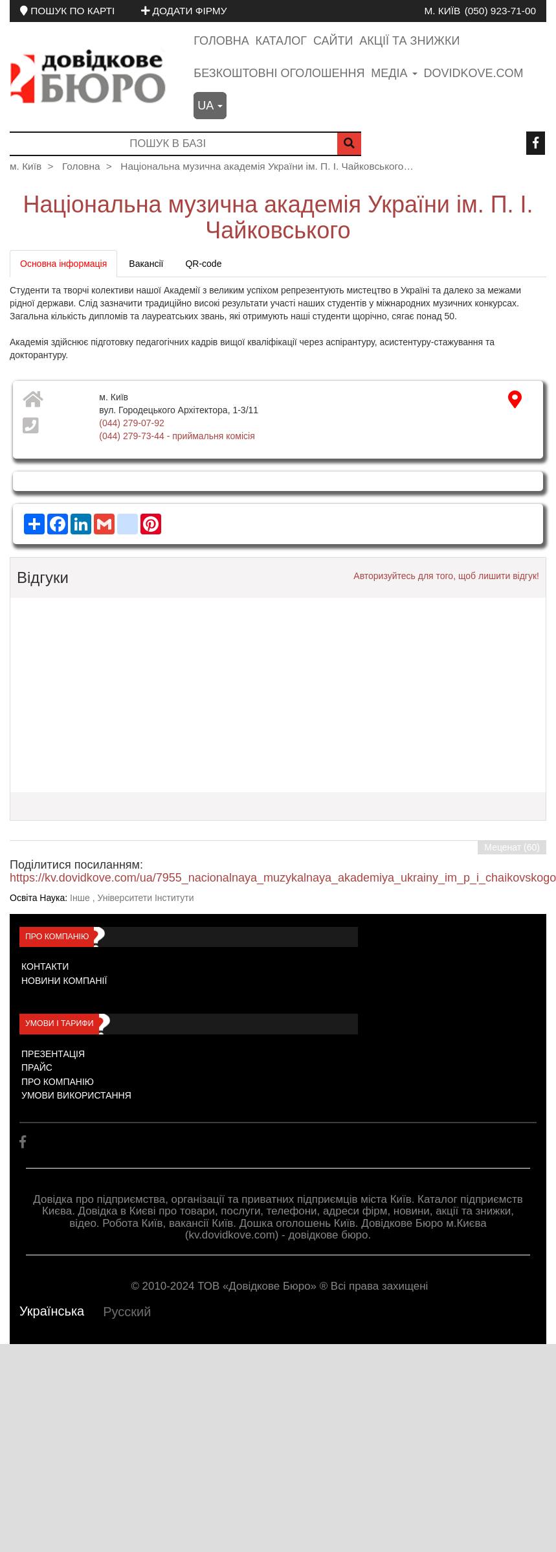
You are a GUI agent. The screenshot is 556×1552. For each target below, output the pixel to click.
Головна (221, 40)
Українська (51, 1311)
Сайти (333, 40)
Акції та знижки (409, 40)
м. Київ (442, 10)
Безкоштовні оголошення (279, 73)
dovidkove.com (473, 73)
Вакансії (146, 263)
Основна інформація (63, 263)
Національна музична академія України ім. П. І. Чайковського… (267, 166)
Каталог (281, 40)
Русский (127, 1312)
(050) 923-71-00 (500, 10)
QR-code (203, 263)
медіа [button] (394, 73)
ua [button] (210, 105)
